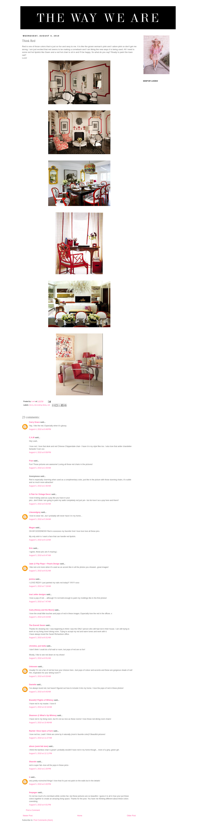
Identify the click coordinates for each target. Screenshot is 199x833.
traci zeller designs (37, 594)
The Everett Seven (37, 625)
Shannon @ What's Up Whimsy (43, 715)
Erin (31, 548)
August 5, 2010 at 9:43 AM (40, 692)
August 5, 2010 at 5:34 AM (40, 519)
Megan (32, 528)
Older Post (131, 816)
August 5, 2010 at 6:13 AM (40, 540)
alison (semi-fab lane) (38, 746)
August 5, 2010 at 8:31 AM (40, 637)
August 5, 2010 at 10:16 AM (40, 707)
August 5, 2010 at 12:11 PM (40, 753)
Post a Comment (33, 810)
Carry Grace (34, 422)
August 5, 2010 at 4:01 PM (40, 805)
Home (79, 816)
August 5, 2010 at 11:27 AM (40, 738)
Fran (31, 461)
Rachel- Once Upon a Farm (41, 731)
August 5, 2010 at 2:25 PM (40, 769)
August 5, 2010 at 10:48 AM (40, 722)
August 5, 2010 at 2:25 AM (40, 468)
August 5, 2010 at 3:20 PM (40, 784)
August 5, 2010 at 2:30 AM (40, 486)
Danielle (32, 684)
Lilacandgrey (35, 512)
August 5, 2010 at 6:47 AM (40, 555)
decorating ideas (40, 405)
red (48, 405)
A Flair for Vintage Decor (40, 494)
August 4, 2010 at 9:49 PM (40, 429)
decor (31, 405)
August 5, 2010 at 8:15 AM (40, 617)
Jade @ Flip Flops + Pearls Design (44, 564)
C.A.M (31, 437)
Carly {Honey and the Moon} (41, 610)
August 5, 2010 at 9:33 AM (40, 676)
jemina (32, 579)
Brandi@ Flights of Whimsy (41, 700)
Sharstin (33, 762)
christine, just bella (37, 646)
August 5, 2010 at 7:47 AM (40, 602)
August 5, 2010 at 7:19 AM (40, 586)
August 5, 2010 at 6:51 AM (40, 571)
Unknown (33, 667)
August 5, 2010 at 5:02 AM (40, 504)
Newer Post (27, 816)
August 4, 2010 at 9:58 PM (40, 452)
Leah (33, 401)
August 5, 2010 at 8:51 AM (40, 658)
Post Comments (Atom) (43, 820)
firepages (33, 792)
